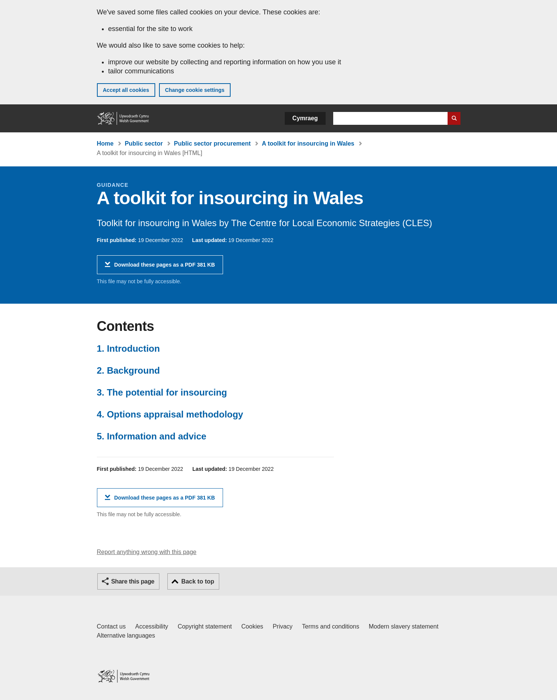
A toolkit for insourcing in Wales (308, 143)
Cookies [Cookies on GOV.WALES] (252, 626)
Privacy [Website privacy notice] (282, 626)
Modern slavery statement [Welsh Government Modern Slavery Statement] (403, 626)
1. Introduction (128, 348)
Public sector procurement (212, 143)
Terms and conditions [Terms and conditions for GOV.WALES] (330, 626)
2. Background (128, 370)
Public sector (143, 143)
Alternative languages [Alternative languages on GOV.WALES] (126, 635)
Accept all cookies (126, 90)
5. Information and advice (151, 436)
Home (105, 143)
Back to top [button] (197, 581)
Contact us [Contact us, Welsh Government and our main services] (111, 626)
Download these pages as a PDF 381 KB (164, 267)
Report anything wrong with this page (147, 552)
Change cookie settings (195, 90)
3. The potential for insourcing (162, 392)
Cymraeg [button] (305, 118)
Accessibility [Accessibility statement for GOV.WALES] (151, 626)
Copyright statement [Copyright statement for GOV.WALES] (205, 626)
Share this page (132, 581)
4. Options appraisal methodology (170, 414)
